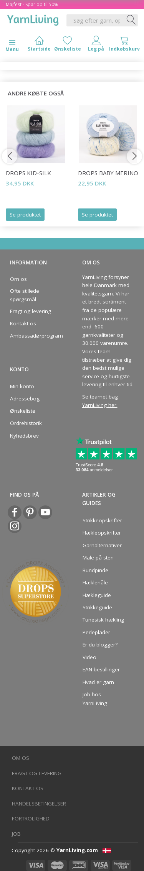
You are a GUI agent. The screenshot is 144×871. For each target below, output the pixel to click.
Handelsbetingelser (39, 803)
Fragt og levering (30, 311)
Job (16, 833)
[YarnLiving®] (33, 18)
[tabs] (124, 45)
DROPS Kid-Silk (28, 173)
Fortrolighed (31, 818)
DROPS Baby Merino (108, 173)
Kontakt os (23, 323)
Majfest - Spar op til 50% (32, 4)
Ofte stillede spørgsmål (24, 295)
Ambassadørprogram (34, 335)
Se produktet (25, 214)
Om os (18, 279)
